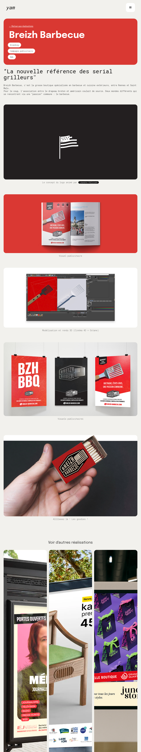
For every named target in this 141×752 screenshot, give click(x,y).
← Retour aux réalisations (21, 26)
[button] (130, 7)
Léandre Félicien (88, 182)
